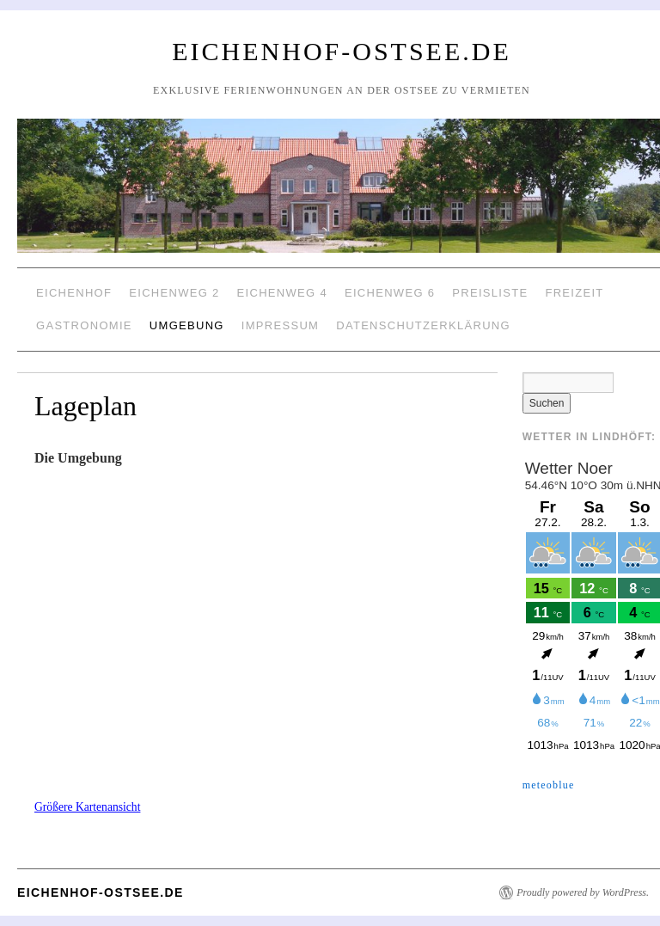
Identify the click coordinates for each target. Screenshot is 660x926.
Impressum (280, 325)
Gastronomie (84, 325)
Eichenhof (74, 292)
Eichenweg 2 (174, 292)
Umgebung (187, 325)
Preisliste (490, 292)
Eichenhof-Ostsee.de (341, 51)
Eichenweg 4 (282, 292)
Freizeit (574, 292)
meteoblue (548, 785)
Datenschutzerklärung (423, 325)
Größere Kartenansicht (87, 806)
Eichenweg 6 (390, 292)
